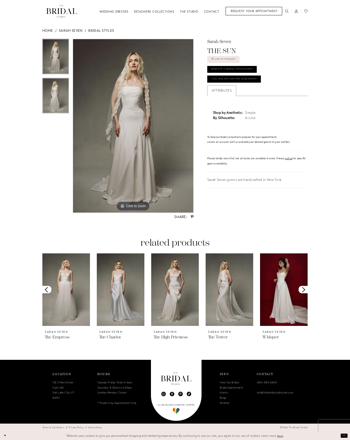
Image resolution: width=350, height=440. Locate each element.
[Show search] (287, 11)
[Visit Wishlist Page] (306, 11)
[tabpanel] (55, 58)
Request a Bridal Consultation (241, 75)
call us (288, 169)
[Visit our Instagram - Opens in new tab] (163, 394)
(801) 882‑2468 (267, 382)
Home (47, 30)
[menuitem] (254, 11)
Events (224, 392)
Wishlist (225, 403)
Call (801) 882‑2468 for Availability (244, 88)
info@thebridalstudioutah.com (275, 392)
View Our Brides (229, 382)
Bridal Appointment (231, 387)
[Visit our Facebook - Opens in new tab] (172, 394)
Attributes (222, 101)
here (280, 435)
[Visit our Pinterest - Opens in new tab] (180, 394)
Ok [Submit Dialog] (343, 435)
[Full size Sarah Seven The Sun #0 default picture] (133, 126)
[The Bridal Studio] (61, 11)
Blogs (223, 398)
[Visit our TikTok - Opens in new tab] (189, 394)
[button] (296, 11)
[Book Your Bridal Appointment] (254, 11)
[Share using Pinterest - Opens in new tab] (192, 217)
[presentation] (66, 289)
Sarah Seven (70, 30)
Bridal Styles (101, 30)
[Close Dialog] (6, 435)
